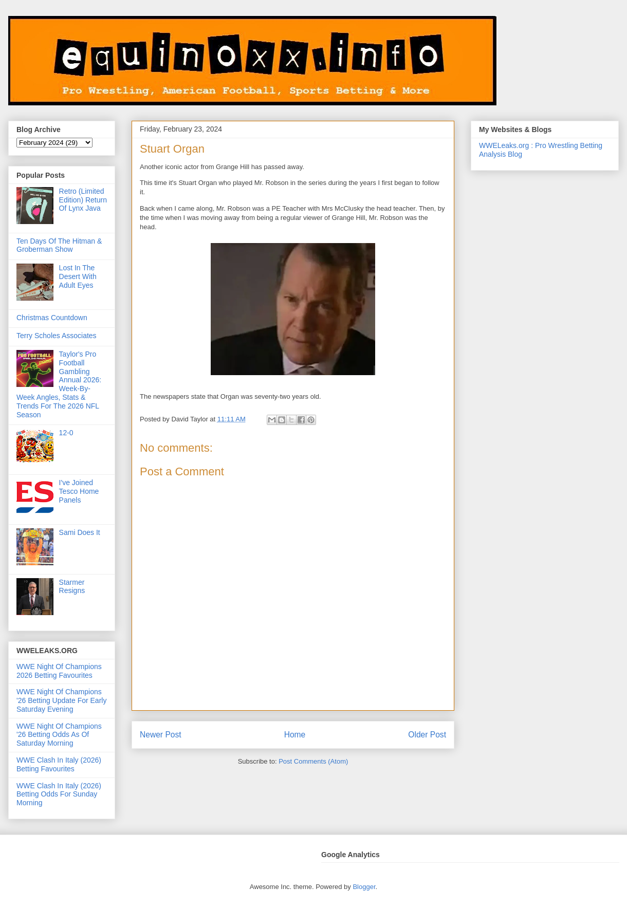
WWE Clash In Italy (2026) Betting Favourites (58, 764)
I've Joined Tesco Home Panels (79, 491)
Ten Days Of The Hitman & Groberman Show (59, 245)
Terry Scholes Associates (56, 335)
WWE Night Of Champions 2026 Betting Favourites (59, 670)
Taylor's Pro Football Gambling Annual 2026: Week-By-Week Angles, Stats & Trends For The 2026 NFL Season (58, 384)
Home (295, 734)
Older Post (427, 734)
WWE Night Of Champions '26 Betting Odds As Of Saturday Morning (59, 735)
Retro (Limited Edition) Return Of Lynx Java (83, 200)
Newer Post (160, 734)
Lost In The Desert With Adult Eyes (78, 276)
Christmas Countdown (51, 317)
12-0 (66, 433)
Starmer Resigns (72, 586)
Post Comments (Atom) (313, 761)
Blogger (364, 887)
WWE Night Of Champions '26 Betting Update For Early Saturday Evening (61, 700)
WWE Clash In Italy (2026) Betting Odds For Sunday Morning (58, 794)
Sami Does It (79, 532)
